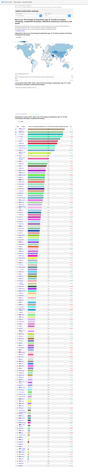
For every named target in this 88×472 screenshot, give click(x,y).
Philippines (22, 288)
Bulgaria (22, 295)
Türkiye (21, 304)
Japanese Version (21, 30)
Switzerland (22, 352)
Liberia (21, 441)
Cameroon (22, 354)
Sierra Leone (22, 394)
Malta (21, 312)
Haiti (21, 349)
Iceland (21, 210)
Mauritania (22, 418)
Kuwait (21, 385)
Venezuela (22, 181)
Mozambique (23, 422)
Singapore (22, 134)
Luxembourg (22, 396)
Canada (21, 190)
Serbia (21, 293)
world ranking (21, 5)
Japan (21, 138)
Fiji (21, 155)
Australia (22, 202)
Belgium (22, 242)
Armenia (22, 168)
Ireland (21, 264)
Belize (21, 226)
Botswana (22, 244)
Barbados (22, 415)
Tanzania (22, 456)
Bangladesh (22, 200)
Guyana (21, 230)
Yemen (21, 379)
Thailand (22, 188)
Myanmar (22, 372)
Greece (21, 253)
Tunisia (21, 297)
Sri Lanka (22, 228)
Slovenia (22, 286)
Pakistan (22, 251)
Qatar (21, 221)
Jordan (21, 276)
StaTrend (8, 2)
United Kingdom (23, 147)
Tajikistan (22, 184)
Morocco (22, 317)
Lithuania (22, 333)
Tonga (21, 150)
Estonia (21, 363)
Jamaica (22, 223)
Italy (21, 326)
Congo (21, 461)
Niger (21, 437)
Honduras (22, 392)
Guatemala (22, 410)
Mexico (21, 186)
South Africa (22, 170)
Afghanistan (22, 387)
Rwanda (22, 377)
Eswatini (22, 430)
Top (16, 5)
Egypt (21, 262)
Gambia (21, 444)
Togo (21, 343)
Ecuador (22, 239)
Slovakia (22, 375)
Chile (21, 233)
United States (23, 197)
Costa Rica (22, 235)
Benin (21, 323)
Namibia (22, 405)
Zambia (21, 345)
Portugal (22, 314)
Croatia (21, 271)
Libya (21, 368)
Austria (21, 408)
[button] (22, 37)
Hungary (22, 347)
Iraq (21, 274)
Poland (21, 336)
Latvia (21, 212)
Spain (21, 246)
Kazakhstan (22, 145)
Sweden (22, 278)
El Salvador (22, 258)
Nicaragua (22, 255)
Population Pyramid (27, 2)
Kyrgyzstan (22, 172)
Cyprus (21, 269)
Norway (21, 361)
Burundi (21, 420)
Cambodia (22, 452)
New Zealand (23, 175)
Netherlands (22, 267)
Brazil (21, 302)
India (21, 217)
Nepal (21, 359)
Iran (21, 141)
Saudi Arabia (22, 290)
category (28, 5)
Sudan (21, 465)
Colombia (22, 204)
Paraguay (22, 370)
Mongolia (22, 163)
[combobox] (16, 15)
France (21, 219)
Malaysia (22, 143)
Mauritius (22, 132)
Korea (21, 136)
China (21, 161)
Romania (22, 338)
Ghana (21, 248)
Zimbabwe (22, 454)
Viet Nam (22, 366)
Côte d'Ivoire (22, 435)
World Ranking (17, 2)
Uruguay (22, 389)
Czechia (22, 356)
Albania (21, 179)
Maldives (22, 398)
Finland (21, 340)
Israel (21, 195)
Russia (21, 177)
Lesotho (22, 428)
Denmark (22, 401)
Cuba (21, 328)
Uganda (21, 458)
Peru (21, 165)
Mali (21, 446)
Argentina (22, 306)
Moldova (22, 300)
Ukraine (21, 193)
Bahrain (21, 260)
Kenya (21, 432)
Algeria (21, 280)
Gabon (21, 237)
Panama (22, 214)
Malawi (21, 439)
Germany (22, 403)
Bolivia (21, 319)
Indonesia (22, 321)
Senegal (22, 463)
